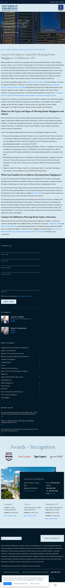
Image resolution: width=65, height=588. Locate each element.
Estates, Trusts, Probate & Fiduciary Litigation (14, 371)
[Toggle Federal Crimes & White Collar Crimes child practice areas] (40, 377)
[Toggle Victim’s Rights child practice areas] (40, 398)
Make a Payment (52, 538)
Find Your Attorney (11, 32)
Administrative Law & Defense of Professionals (14, 347)
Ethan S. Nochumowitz (9, 226)
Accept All (7, 583)
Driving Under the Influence (9, 368)
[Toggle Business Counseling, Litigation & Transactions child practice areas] (40, 356)
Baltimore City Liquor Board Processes (12, 353)
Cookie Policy (30, 580)
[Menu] (60, 7)
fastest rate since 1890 (34, 82)
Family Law (4, 374)
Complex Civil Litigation (8, 359)
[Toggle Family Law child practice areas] (40, 374)
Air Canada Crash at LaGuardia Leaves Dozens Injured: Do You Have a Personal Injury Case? (19, 431)
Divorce (3, 365)
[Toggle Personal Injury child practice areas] (40, 386)
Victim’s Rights (5, 397)
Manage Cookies (35, 583)
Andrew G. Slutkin (55, 224)
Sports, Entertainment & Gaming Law (12, 391)
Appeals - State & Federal (8, 350)
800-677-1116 (36, 193)
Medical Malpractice (7, 383)
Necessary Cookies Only (20, 583)
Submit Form (9, 301)
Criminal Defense (6, 362)
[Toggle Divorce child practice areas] (40, 365)
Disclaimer (20, 296)
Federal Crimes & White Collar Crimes (12, 377)
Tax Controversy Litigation (9, 394)
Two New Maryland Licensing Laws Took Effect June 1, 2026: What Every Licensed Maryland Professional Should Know (19, 414)
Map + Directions (29, 491)
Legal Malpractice (6, 380)
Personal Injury (5, 386)
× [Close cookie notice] (47, 577)
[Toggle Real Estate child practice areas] (40, 389)
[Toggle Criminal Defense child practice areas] (40, 362)
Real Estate (4, 389)
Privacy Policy (28, 296)
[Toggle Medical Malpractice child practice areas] (40, 383)
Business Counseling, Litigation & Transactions (15, 356)
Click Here (52, 493)
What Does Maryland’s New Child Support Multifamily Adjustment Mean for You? (17, 422)
